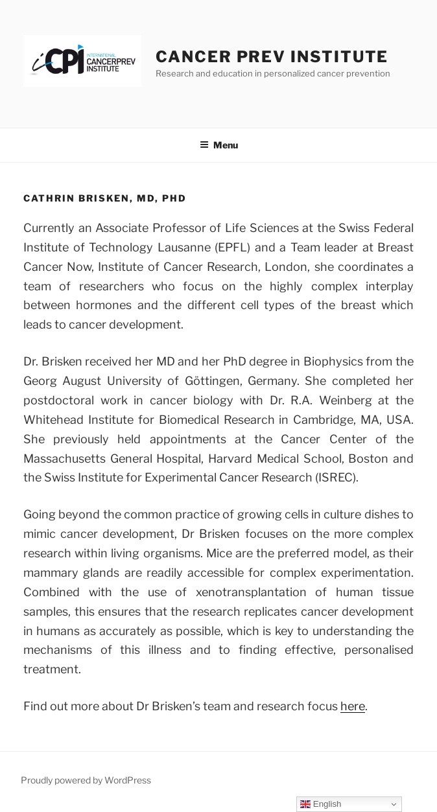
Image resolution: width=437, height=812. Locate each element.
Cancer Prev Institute (272, 56)
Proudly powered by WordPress (86, 779)
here (352, 706)
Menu (219, 144)
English (320, 804)
